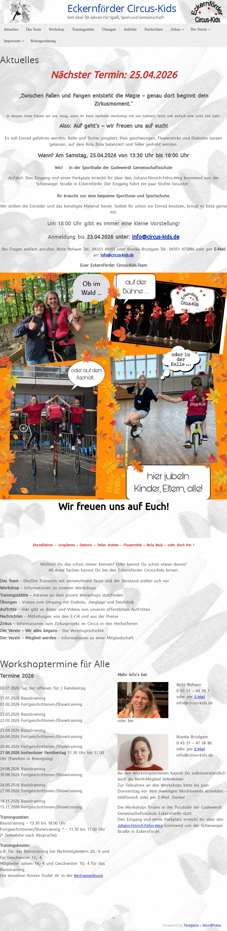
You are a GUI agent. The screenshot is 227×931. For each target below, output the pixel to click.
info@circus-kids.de (155, 237)
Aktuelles (19, 59)
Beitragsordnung (90, 875)
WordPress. (212, 925)
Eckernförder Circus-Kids (121, 8)
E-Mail (200, 697)
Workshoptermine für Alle (55, 664)
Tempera (191, 925)
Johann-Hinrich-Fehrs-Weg (142, 825)
